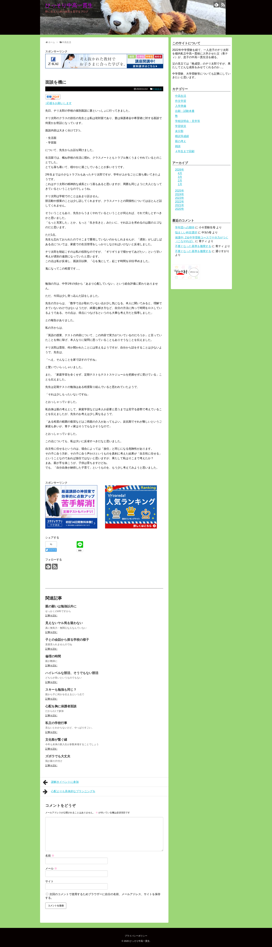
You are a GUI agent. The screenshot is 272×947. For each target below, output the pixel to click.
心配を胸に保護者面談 (60, 706)
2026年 (179, 169)
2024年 (179, 194)
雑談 (178, 146)
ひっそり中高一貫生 (69, 5)
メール (51, 868)
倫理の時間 (53, 656)
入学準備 (180, 105)
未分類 (179, 131)
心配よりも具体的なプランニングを (69, 791)
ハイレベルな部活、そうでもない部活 (71, 673)
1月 (180, 184)
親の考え (180, 141)
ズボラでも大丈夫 (57, 756)
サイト (49, 881)
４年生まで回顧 (184, 151)
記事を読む (51, 615)
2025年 (179, 190)
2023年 (179, 197)
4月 (180, 173)
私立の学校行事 (56, 723)
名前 (49, 855)
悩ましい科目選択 (186, 232)
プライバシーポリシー (136, 936)
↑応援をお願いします (58, 103)
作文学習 (180, 100)
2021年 (179, 205)
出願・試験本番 (184, 111)
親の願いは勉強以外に (60, 606)
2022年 (179, 201)
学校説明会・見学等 (187, 121)
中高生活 (157, 89)
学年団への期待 (184, 227)
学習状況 (180, 126)
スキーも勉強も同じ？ (60, 689)
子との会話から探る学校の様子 (67, 639)
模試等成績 (182, 136)
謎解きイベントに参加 (61, 782)
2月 (180, 180)
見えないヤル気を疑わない (64, 623)
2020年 (179, 208)
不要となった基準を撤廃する (193, 246)
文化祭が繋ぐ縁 (56, 739)
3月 (180, 176)
